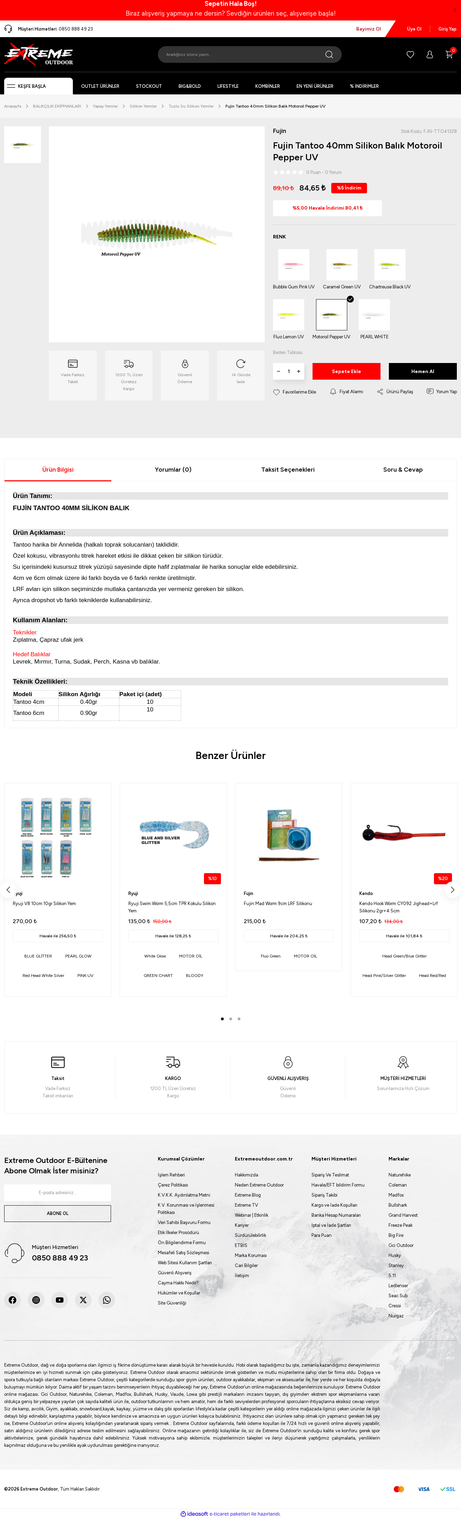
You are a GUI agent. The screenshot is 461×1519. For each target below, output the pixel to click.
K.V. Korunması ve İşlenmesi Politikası (186, 1208)
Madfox (396, 1195)
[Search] (250, 54)
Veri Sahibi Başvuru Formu (184, 1222)
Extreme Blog (248, 1195)
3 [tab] (239, 1019)
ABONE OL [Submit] (57, 1213)
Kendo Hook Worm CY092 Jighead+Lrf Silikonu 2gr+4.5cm (398, 907)
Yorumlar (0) (173, 469)
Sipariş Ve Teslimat (330, 1175)
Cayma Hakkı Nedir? (178, 1282)
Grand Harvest (403, 1215)
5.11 (392, 1275)
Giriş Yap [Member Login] (447, 29)
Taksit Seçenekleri (288, 469)
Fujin (248, 893)
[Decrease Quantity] (278, 371)
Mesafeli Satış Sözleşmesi (183, 1252)
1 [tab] (222, 1019)
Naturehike (400, 1175)
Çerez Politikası (173, 1185)
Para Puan (321, 1235)
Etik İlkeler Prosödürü (178, 1232)
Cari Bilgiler (246, 1265)
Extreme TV (246, 1205)
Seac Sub (398, 1295)
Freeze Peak (400, 1225)
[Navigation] (38, 86)
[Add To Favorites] (294, 392)
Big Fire (396, 1235)
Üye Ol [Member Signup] (414, 29)
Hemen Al (422, 372)
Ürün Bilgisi (58, 469)
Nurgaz (396, 1315)
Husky (395, 1255)
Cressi (395, 1305)
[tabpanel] (58, 890)
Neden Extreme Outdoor (259, 1185)
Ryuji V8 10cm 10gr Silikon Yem (44, 903)
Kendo (366, 893)
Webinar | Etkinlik (251, 1215)
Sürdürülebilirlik (250, 1235)
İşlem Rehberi (171, 1175)
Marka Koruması (251, 1255)
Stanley (396, 1265)
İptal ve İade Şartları (331, 1225)
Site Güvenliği (172, 1303)
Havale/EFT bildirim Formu (338, 1185)
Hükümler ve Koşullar (179, 1293)
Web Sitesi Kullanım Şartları (185, 1262)
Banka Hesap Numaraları (336, 1215)
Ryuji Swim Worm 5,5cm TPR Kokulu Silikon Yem (172, 907)
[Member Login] (430, 54)
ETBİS (241, 1245)
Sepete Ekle (346, 372)
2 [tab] (230, 1019)
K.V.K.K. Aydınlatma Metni (184, 1195)
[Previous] (8, 889)
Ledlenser (398, 1285)
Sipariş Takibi (324, 1195)
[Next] (452, 889)
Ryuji (18, 893)
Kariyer (242, 1225)
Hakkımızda (246, 1175)
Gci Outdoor (401, 1245)
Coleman (398, 1185)
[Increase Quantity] (298, 371)
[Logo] (38, 54)
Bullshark (398, 1205)
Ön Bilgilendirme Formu (182, 1242)
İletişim (242, 1275)
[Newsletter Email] (57, 1192)
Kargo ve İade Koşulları (334, 1205)
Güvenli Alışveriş (174, 1272)
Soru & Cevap (403, 469)
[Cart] (449, 54)
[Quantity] (288, 371)
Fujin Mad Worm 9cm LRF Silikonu (278, 903)
